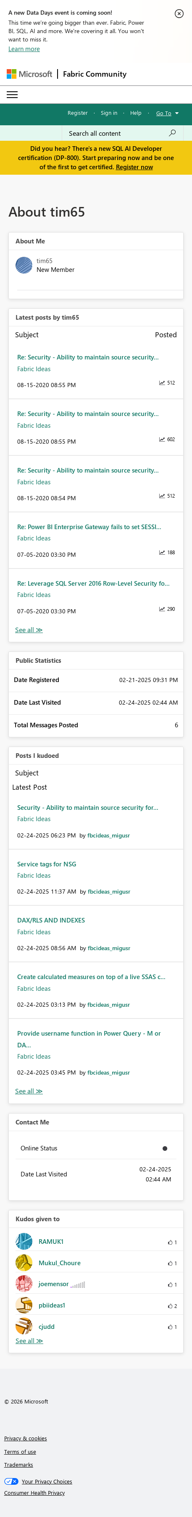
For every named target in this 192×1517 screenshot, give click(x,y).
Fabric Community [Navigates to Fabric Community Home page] (94, 74)
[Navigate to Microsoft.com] (29, 74)
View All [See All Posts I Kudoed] (29, 1091)
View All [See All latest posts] (29, 630)
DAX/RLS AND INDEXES (51, 920)
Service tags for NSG (46, 864)
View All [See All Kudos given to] (29, 1341)
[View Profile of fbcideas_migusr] (108, 835)
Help (136, 112)
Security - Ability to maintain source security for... (87, 807)
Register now (134, 167)
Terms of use (20, 1451)
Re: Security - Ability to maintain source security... (88, 357)
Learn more (24, 48)
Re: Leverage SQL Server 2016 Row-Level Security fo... (93, 583)
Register (78, 112)
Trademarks (18, 1464)
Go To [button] (163, 112)
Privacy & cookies (25, 1438)
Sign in (109, 112)
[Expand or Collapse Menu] (12, 94)
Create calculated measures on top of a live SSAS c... (91, 976)
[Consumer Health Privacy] (96, 1493)
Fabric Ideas (33, 368)
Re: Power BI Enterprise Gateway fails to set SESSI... (89, 526)
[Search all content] (123, 133)
